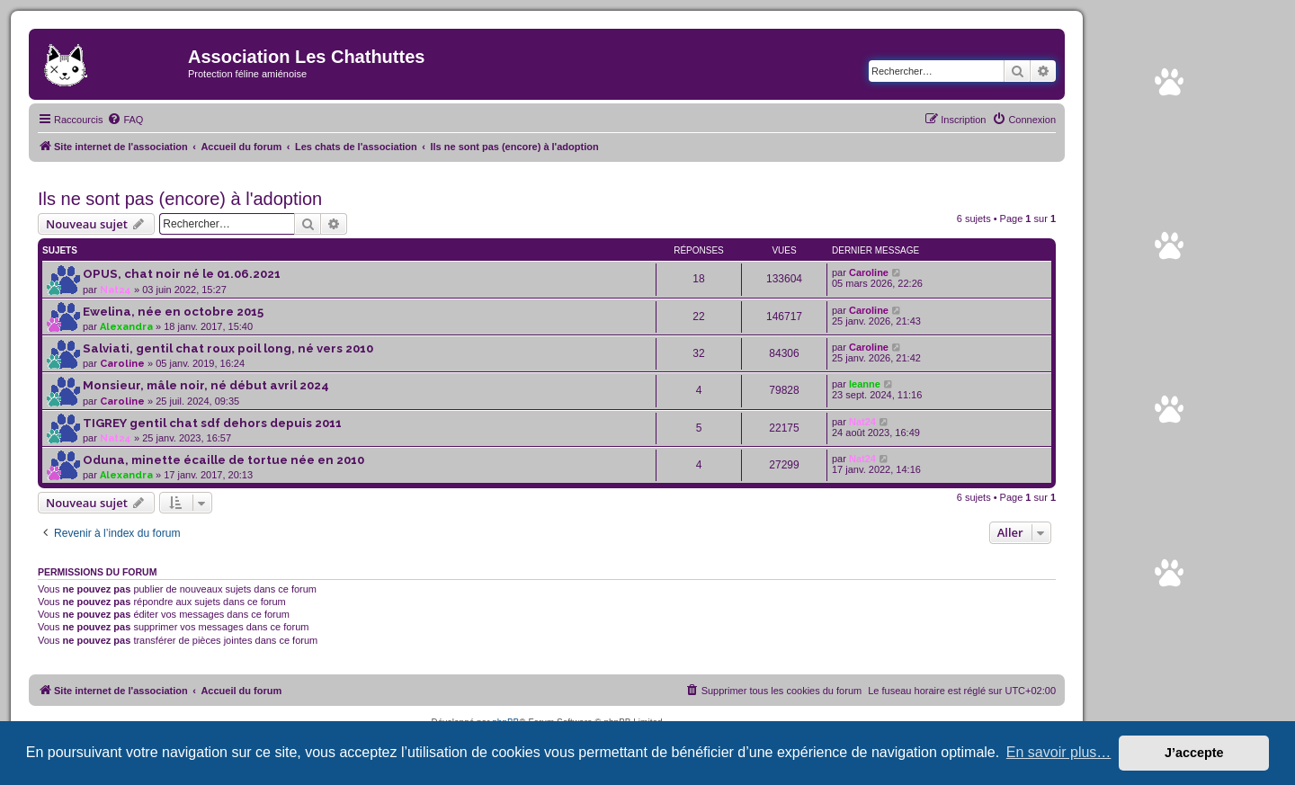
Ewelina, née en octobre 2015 (173, 311)
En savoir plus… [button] (1059, 752)
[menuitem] (125, 119)
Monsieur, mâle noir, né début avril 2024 (206, 385)
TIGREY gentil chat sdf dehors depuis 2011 (212, 423)
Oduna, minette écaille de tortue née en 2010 (223, 460)
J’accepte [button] (1194, 752)
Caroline (869, 272)
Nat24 (115, 290)
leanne (864, 384)
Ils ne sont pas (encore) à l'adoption (180, 199)
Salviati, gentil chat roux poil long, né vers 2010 (228, 348)
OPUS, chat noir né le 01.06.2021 (182, 274)
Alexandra (126, 327)
